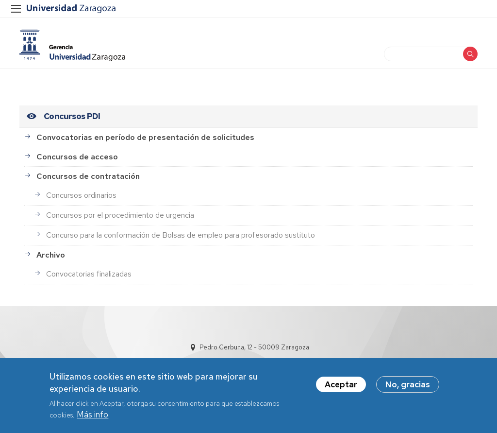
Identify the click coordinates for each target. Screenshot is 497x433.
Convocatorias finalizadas (89, 274)
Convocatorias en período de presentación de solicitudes (145, 137)
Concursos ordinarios (81, 195)
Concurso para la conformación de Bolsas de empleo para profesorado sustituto (180, 235)
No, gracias (407, 385)
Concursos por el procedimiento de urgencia (120, 215)
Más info (92, 416)
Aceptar (341, 385)
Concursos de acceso (77, 157)
